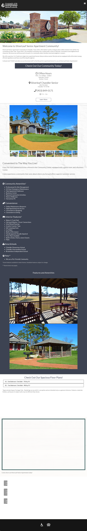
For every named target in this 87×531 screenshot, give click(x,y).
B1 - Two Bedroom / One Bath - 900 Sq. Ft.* (17, 385)
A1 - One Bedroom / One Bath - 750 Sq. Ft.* (17, 381)
